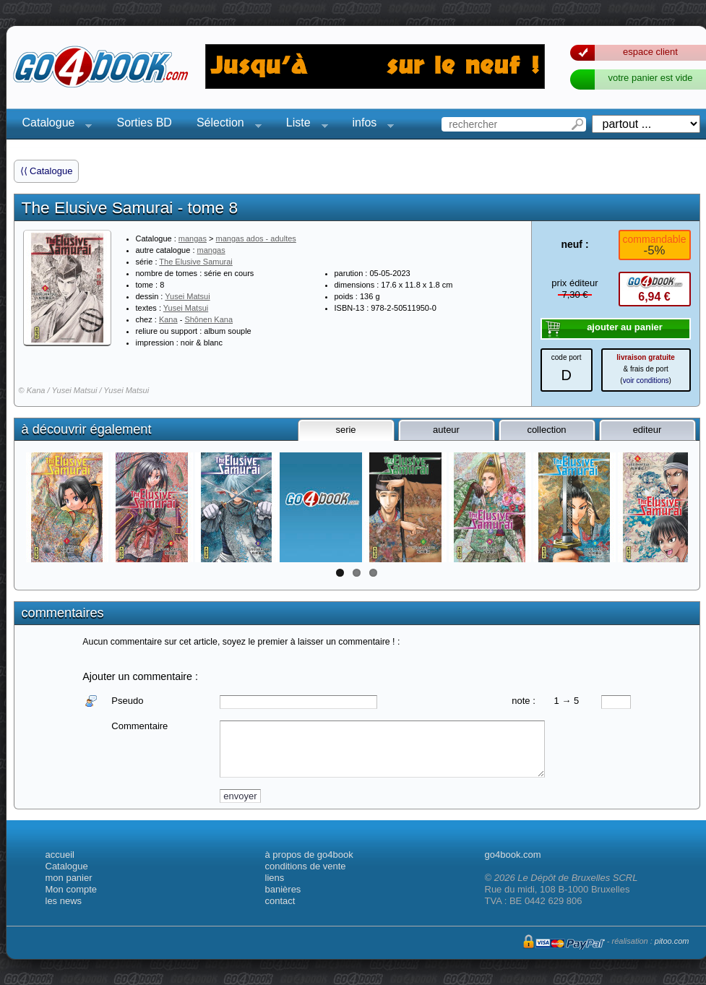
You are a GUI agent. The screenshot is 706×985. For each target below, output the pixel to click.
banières (283, 889)
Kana (168, 319)
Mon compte (72, 889)
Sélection (225, 124)
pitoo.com (672, 941)
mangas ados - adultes (256, 238)
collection (546, 429)
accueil (60, 854)
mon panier (69, 877)
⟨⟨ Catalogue (46, 170)
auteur (446, 429)
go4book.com (513, 854)
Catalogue (53, 124)
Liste (302, 124)
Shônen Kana (208, 319)
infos (369, 124)
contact (280, 900)
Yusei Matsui (187, 296)
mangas (192, 238)
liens (275, 877)
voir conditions (646, 380)
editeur (647, 429)
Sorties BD (143, 122)
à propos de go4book (309, 854)
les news (64, 900)
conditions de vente (305, 866)
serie (345, 429)
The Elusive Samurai (196, 261)
